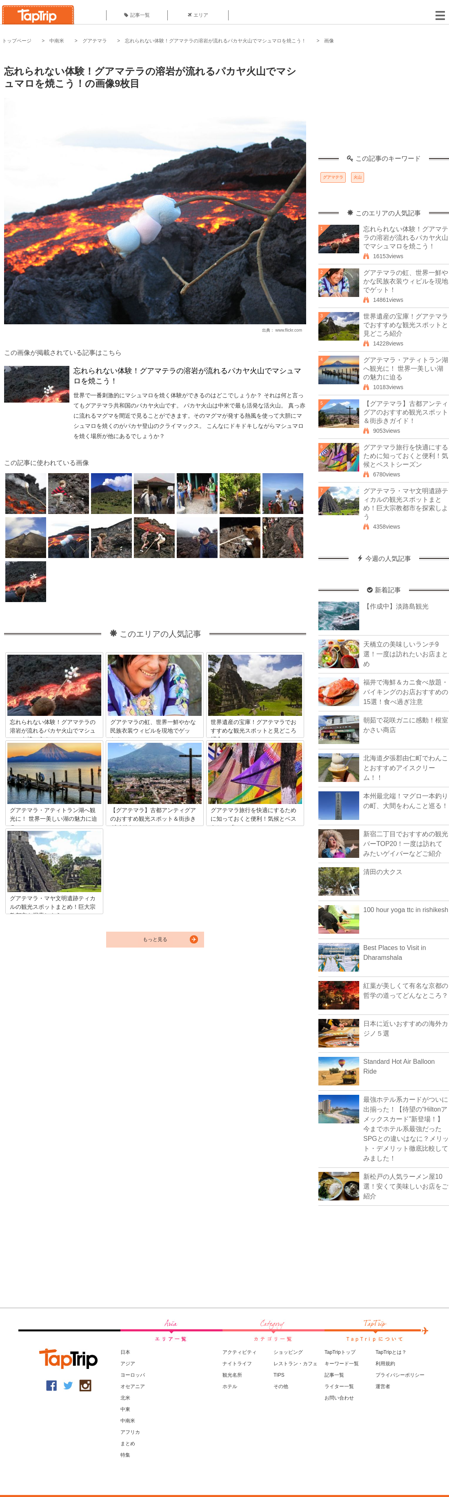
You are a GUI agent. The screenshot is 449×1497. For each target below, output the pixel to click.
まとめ (127, 1443)
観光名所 (232, 1375)
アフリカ (130, 1432)
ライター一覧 (339, 1386)
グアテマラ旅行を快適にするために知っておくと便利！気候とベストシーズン (405, 456)
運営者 (383, 1386)
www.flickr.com (288, 330)
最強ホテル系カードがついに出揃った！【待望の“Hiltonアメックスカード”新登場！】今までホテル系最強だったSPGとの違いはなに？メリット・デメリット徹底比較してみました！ (406, 1129)
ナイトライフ (237, 1363)
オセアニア (132, 1386)
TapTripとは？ (391, 1352)
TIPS (279, 1375)
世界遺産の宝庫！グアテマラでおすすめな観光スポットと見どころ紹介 (405, 325)
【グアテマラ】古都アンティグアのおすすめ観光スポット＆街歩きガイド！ (405, 412)
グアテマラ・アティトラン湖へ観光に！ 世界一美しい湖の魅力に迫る (405, 369)
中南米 (56, 41)
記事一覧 (137, 15)
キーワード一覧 (342, 1363)
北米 (125, 1398)
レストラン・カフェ (295, 1363)
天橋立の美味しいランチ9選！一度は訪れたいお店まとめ (405, 654)
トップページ (16, 41)
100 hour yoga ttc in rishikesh (405, 909)
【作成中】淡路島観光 (396, 606)
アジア (127, 1363)
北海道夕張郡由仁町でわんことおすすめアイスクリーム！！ (405, 768)
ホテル (229, 1386)
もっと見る (155, 939)
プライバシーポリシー (400, 1375)
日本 (125, 1352)
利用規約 (385, 1363)
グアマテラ (333, 177)
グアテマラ (94, 41)
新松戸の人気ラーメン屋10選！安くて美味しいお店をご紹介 (405, 1186)
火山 (357, 177)
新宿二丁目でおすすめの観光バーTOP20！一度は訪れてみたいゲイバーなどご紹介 (405, 843)
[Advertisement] (383, 104)
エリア (198, 15)
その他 (280, 1386)
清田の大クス (382, 871)
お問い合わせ (339, 1398)
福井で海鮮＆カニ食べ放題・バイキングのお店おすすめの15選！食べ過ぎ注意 (405, 692)
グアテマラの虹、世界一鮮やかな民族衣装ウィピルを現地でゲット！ (405, 281)
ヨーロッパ (132, 1375)
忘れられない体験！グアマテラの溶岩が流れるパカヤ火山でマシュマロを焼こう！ (215, 41)
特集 (125, 1455)
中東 (125, 1409)
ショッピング (288, 1352)
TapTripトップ (340, 1352)
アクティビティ (239, 1352)
